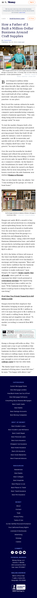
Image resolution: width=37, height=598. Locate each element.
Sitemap (18, 538)
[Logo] (11, 2)
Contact (19, 509)
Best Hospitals (18, 480)
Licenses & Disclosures (19, 531)
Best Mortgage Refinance (18, 397)
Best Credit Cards (18, 404)
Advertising (18, 534)
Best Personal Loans (18, 437)
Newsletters (18, 469)
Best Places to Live (18, 484)
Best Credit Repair (18, 433)
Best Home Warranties (18, 455)
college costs (7, 362)
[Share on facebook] (12, 552)
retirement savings (10, 281)
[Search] (6, 2)
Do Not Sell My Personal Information (18, 524)
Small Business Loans (17, 18)
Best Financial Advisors (18, 458)
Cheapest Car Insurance (18, 444)
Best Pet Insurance (18, 495)
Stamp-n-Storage (15, 175)
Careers (18, 542)
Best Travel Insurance (18, 491)
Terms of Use (18, 520)
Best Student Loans (18, 426)
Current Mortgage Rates (18, 386)
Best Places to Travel (18, 487)
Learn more (22, 12)
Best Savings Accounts (18, 411)
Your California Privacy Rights (18, 527)
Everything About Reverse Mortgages (18, 400)
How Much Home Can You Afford (18, 393)
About (18, 506)
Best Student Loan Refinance (18, 429)
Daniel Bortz (7, 40)
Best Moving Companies (18, 415)
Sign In (32, 2)
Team (18, 513)
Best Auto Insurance (18, 440)
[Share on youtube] (24, 552)
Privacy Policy (18, 516)
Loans (4, 18)
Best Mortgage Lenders (18, 390)
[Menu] (3, 2)
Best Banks (18, 408)
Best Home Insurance (18, 447)
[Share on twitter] (16, 552)
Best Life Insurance (18, 451)
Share (31, 18)
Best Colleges (18, 477)
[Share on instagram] (20, 552)
